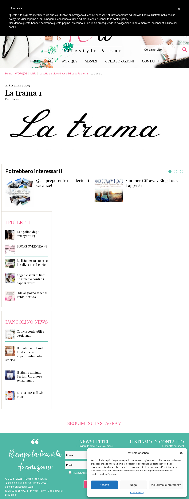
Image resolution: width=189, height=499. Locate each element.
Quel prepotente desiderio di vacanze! (62, 183)
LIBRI (33, 73)
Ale (50, 61)
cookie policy (120, 19)
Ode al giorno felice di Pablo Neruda (32, 295)
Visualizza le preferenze (166, 484)
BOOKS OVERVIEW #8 (32, 246)
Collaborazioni (119, 61)
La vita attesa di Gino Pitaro (31, 395)
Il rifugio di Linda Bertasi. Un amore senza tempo (29, 376)
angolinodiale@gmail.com (19, 486)
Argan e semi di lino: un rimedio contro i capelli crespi (31, 279)
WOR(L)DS (69, 61)
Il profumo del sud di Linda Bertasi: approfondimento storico (25, 354)
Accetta (104, 484)
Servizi (91, 61)
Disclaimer (11, 494)
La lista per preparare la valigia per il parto (32, 263)
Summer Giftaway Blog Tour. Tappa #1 (151, 183)
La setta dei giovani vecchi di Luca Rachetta (64, 73)
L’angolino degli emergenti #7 (28, 234)
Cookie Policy (137, 492)
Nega (133, 484)
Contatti (150, 61)
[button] (181, 453)
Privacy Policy (38, 490)
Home (35, 61)
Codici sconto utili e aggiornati (30, 333)
